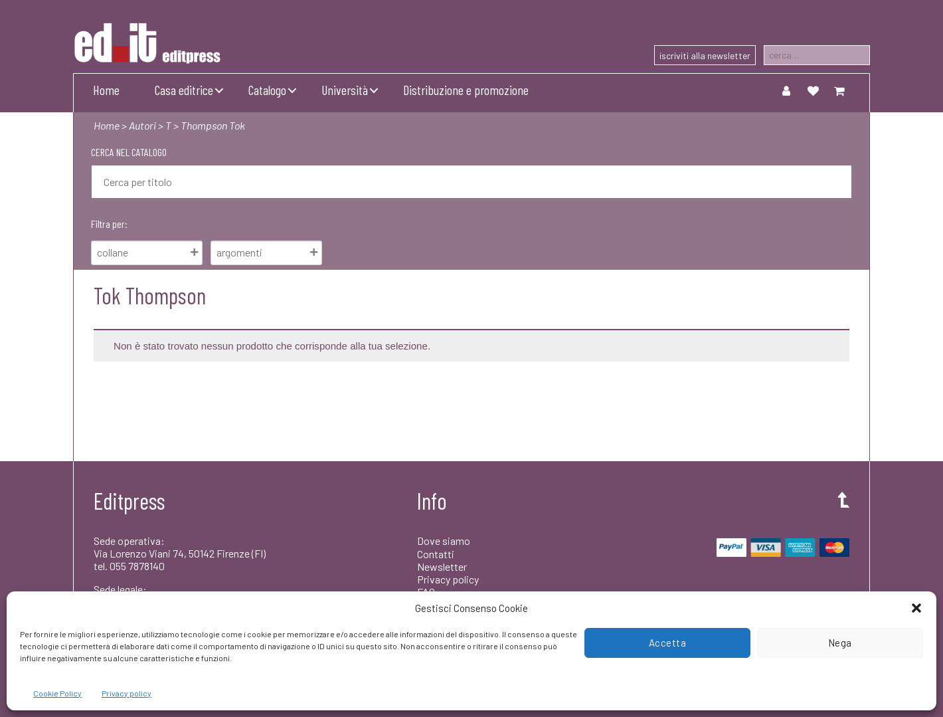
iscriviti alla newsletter (704, 55)
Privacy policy (126, 693)
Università (344, 90)
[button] (916, 608)
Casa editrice (184, 90)
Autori (142, 125)
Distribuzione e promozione (466, 90)
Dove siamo (443, 540)
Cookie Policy (57, 693)
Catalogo (267, 90)
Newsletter (442, 566)
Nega (840, 643)
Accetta (668, 643)
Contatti (435, 554)
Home (106, 90)
